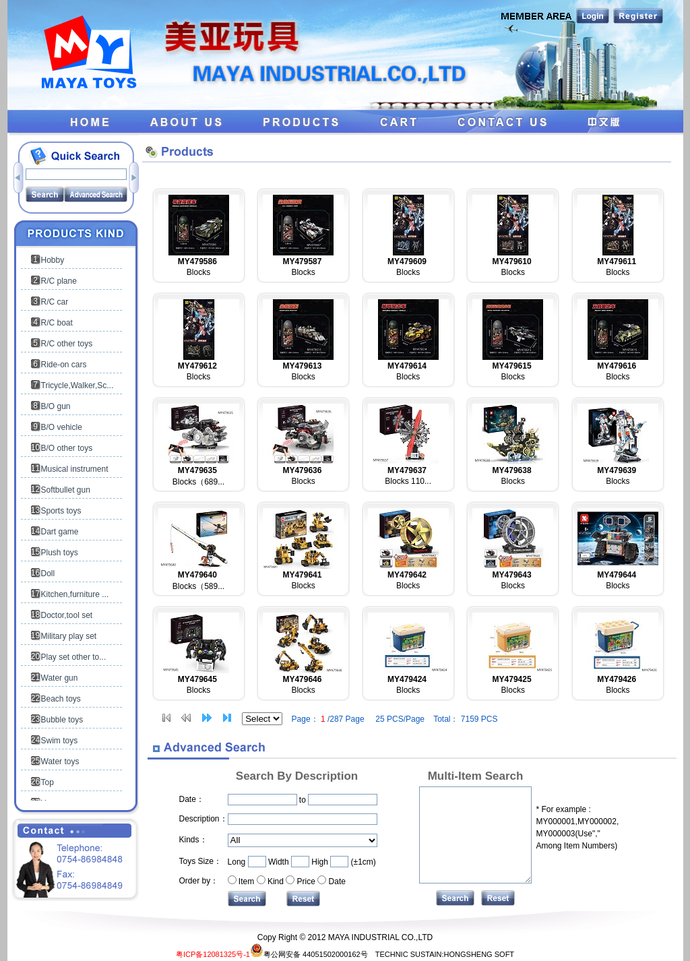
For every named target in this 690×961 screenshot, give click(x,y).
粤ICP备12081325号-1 (213, 954)
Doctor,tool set (67, 615)
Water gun (59, 678)
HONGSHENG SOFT (479, 954)
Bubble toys (62, 719)
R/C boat (57, 323)
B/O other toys (67, 448)
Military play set (69, 636)
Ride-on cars (64, 364)
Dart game (60, 531)
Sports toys (61, 511)
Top (47, 782)
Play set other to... (73, 657)
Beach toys (61, 699)
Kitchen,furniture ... (75, 594)
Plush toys (59, 552)
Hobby (53, 260)
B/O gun (56, 406)
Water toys (60, 761)
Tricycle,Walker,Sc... (77, 385)
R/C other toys (67, 343)
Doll (48, 573)
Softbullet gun (65, 490)
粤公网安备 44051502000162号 (309, 954)
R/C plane (59, 281)
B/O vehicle (61, 427)
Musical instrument (74, 469)
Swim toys (59, 740)
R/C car (55, 302)
